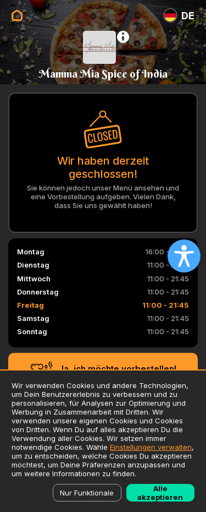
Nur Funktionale (87, 492)
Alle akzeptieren (160, 493)
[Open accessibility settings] (184, 256)
